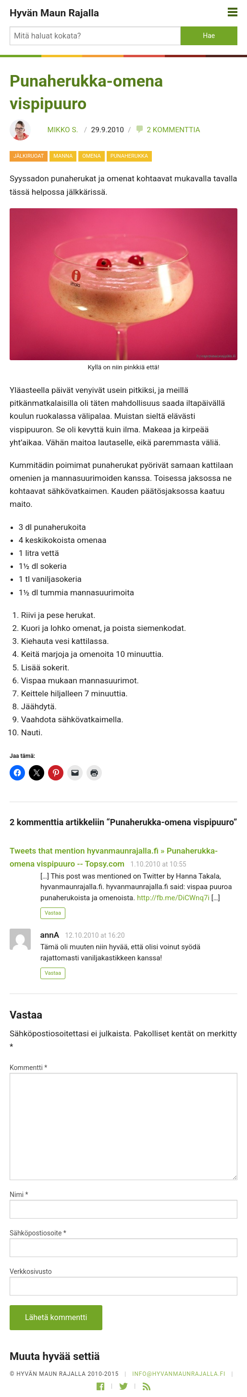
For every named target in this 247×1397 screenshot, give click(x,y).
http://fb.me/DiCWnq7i (173, 898)
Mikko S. (63, 130)
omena (91, 156)
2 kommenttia (167, 129)
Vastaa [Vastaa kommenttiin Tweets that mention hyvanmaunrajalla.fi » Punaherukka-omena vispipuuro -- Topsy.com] (53, 913)
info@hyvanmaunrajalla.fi (178, 1374)
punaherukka (129, 156)
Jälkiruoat (28, 156)
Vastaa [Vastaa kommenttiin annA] (53, 973)
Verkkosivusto (31, 1271)
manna (63, 156)
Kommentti (28, 1067)
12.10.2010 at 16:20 (94, 935)
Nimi (19, 1194)
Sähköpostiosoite (38, 1233)
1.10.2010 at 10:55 (158, 864)
